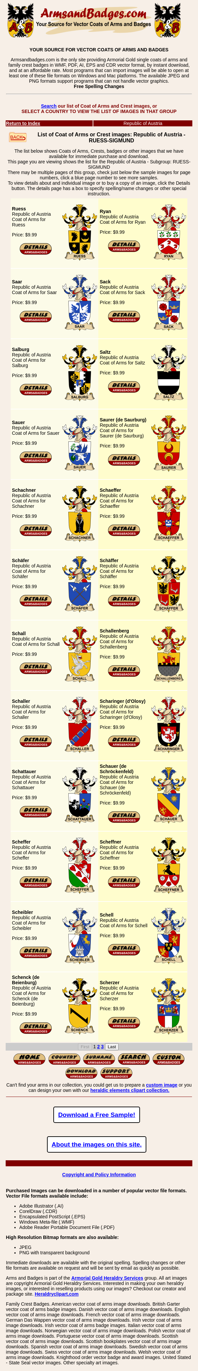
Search (49, 106)
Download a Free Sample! (96, 1114)
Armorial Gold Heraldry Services (107, 1278)
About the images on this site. (97, 1144)
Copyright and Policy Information (99, 1174)
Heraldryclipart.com (57, 1294)
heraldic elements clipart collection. (129, 1090)
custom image (161, 1085)
